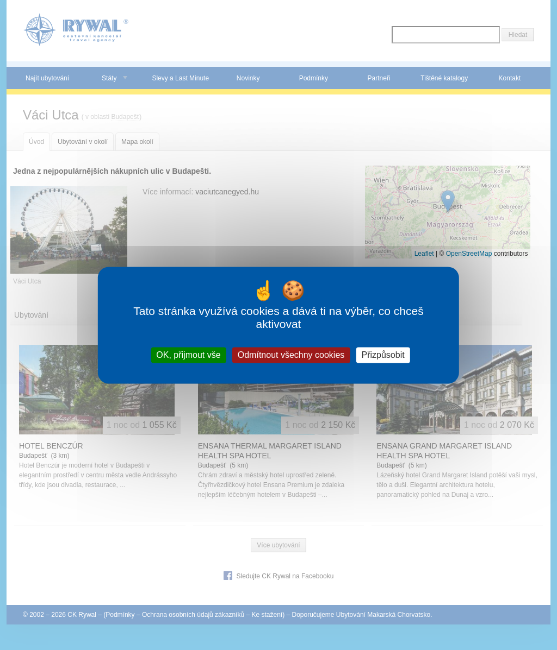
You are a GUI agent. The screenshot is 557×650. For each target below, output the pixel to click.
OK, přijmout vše (188, 354)
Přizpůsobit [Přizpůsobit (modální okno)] (382, 354)
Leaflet (424, 253)
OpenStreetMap (469, 253)
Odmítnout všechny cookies (291, 354)
